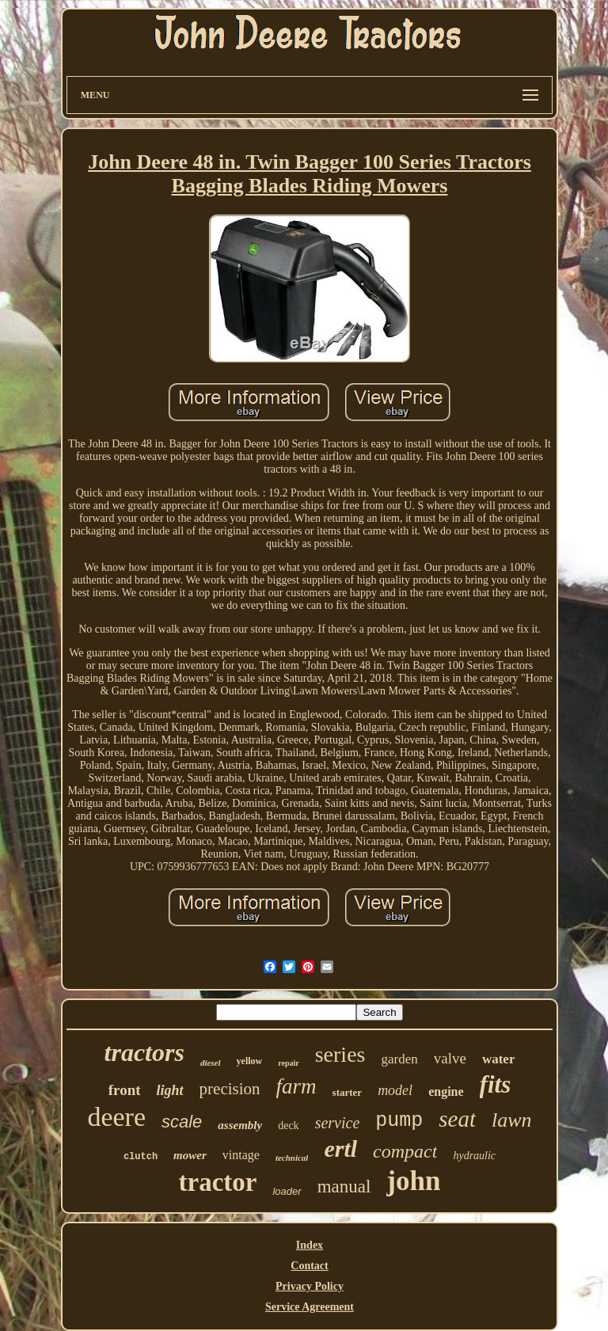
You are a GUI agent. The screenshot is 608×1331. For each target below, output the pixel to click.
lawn (512, 1120)
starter (347, 1092)
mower (190, 1155)
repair (288, 1063)
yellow (250, 1061)
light (170, 1090)
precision (230, 1088)
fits (495, 1084)
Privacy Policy (310, 1286)
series (340, 1054)
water (498, 1059)
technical (292, 1157)
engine (445, 1091)
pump (399, 1120)
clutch (141, 1156)
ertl (340, 1148)
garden (399, 1059)
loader (286, 1191)
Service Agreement (309, 1307)
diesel (210, 1062)
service (337, 1122)
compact (405, 1151)
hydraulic (474, 1156)
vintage (241, 1155)
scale (182, 1121)
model (395, 1090)
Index (309, 1245)
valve (450, 1058)
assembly (240, 1125)
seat (457, 1118)
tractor (218, 1182)
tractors (144, 1052)
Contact (309, 1266)
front (124, 1090)
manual (344, 1186)
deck (288, 1125)
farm (296, 1086)
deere (116, 1116)
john (413, 1181)
